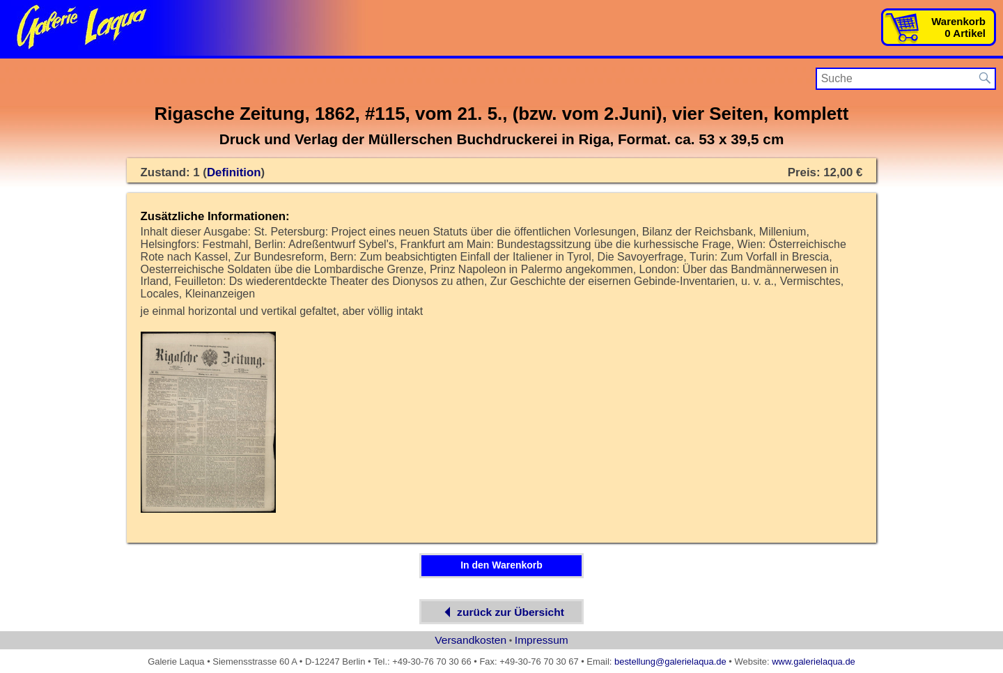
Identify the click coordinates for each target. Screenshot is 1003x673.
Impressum (541, 640)
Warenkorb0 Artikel (958, 27)
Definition (234, 172)
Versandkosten (470, 640)
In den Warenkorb (501, 565)
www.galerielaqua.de (813, 661)
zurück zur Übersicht (501, 612)
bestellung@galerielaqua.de (670, 661)
